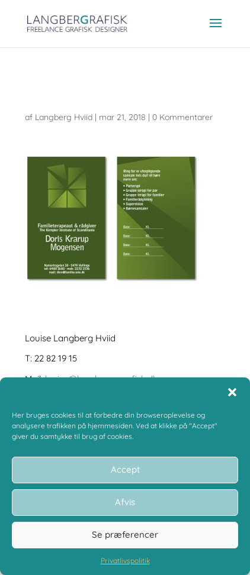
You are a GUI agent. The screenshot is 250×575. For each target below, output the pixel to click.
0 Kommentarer (182, 117)
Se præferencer (125, 534)
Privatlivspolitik (125, 560)
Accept (125, 469)
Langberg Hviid (63, 117)
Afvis (125, 502)
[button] (232, 392)
